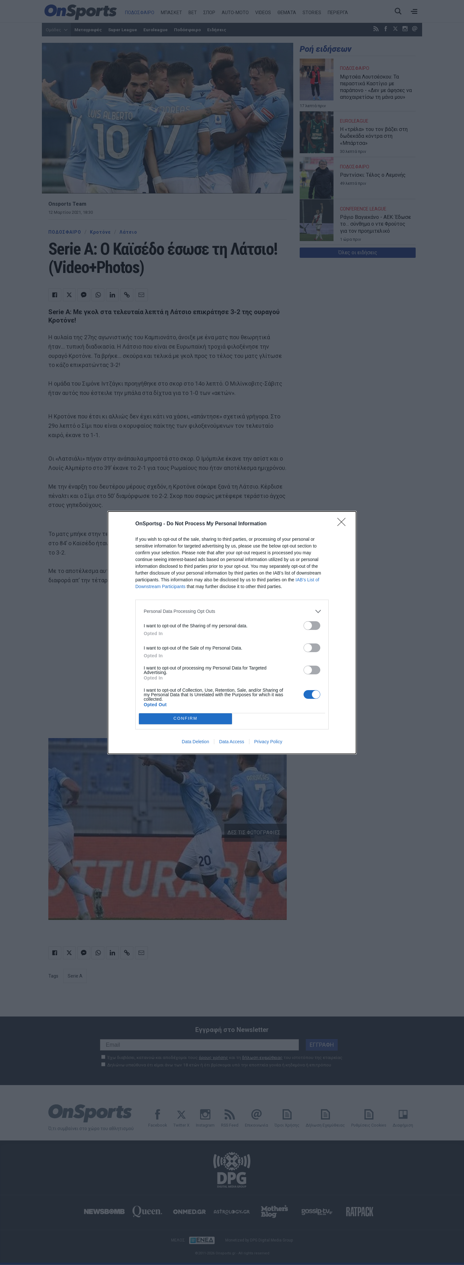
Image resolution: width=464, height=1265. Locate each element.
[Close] (343, 524)
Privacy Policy (268, 741)
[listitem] (232, 611)
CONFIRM (185, 718)
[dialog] (232, 632)
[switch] (312, 625)
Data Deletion (195, 741)
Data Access (231, 741)
